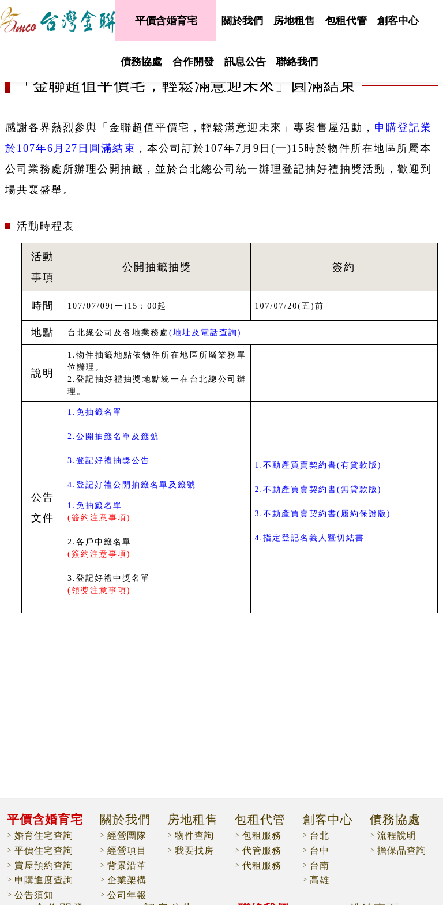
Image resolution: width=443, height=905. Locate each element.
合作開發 (193, 61)
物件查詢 (194, 835)
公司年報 (127, 895)
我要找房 (194, 850)
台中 (319, 850)
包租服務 (261, 835)
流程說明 (396, 835)
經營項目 (127, 850)
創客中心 (398, 21)
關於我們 (242, 21)
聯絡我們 (297, 61)
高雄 (319, 880)
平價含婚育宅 (166, 21)
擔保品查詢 (401, 850)
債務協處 (141, 61)
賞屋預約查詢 (43, 865)
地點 (42, 332)
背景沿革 (127, 865)
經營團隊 (127, 835)
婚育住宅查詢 (43, 835)
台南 (319, 865)
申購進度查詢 (43, 880)
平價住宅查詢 (43, 850)
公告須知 (34, 895)
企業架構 (127, 880)
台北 (319, 835)
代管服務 (261, 850)
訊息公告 (245, 61)
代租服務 (261, 865)
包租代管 (346, 21)
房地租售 (294, 21)
